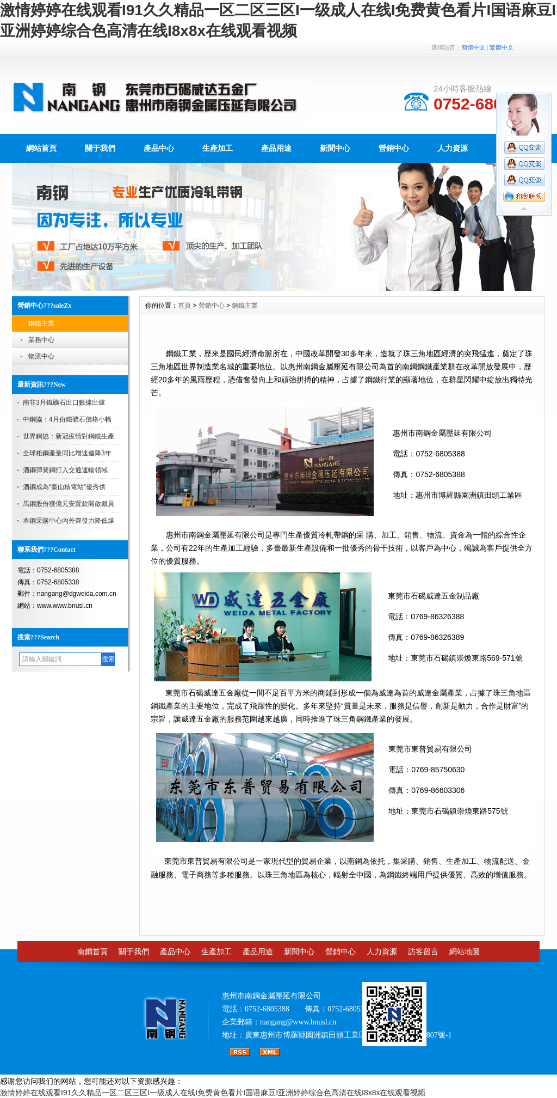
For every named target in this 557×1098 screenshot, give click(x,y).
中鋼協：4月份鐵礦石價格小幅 (67, 419)
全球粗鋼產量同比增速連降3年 (67, 453)
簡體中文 (473, 47)
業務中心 (41, 340)
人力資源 (452, 148)
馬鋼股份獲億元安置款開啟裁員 (68, 504)
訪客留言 (423, 952)
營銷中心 (394, 148)
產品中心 (159, 148)
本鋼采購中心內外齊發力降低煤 (68, 520)
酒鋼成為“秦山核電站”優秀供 (64, 487)
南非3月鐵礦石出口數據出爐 (64, 402)
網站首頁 (41, 148)
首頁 (184, 305)
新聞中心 (335, 148)
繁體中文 (501, 47)
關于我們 (100, 148)
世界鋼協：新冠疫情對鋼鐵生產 (68, 436)
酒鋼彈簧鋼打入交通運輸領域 (65, 470)
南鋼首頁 (92, 952)
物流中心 (41, 356)
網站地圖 (464, 952)
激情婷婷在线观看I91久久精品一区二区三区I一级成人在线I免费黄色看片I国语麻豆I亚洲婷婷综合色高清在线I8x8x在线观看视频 (212, 1092)
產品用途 (276, 148)
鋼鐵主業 (41, 323)
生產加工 (217, 148)
